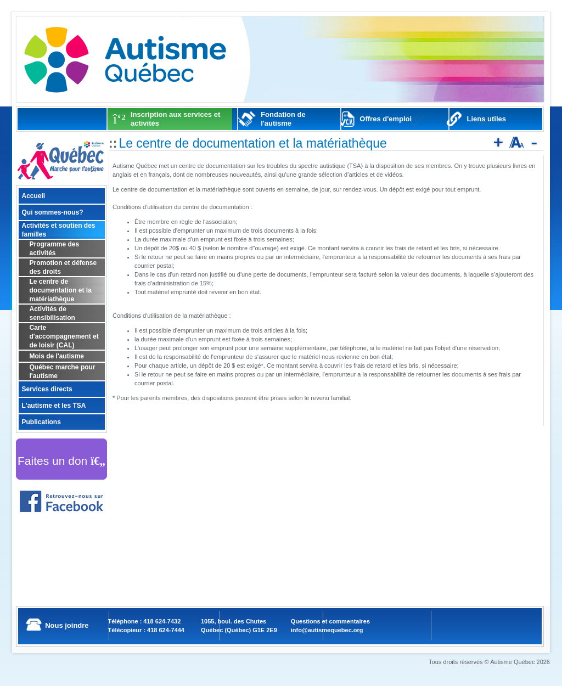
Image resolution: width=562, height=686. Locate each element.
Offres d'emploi (385, 119)
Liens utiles (487, 119)
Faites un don (61, 460)
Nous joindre (66, 625)
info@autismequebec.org (327, 630)
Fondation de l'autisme (283, 118)
